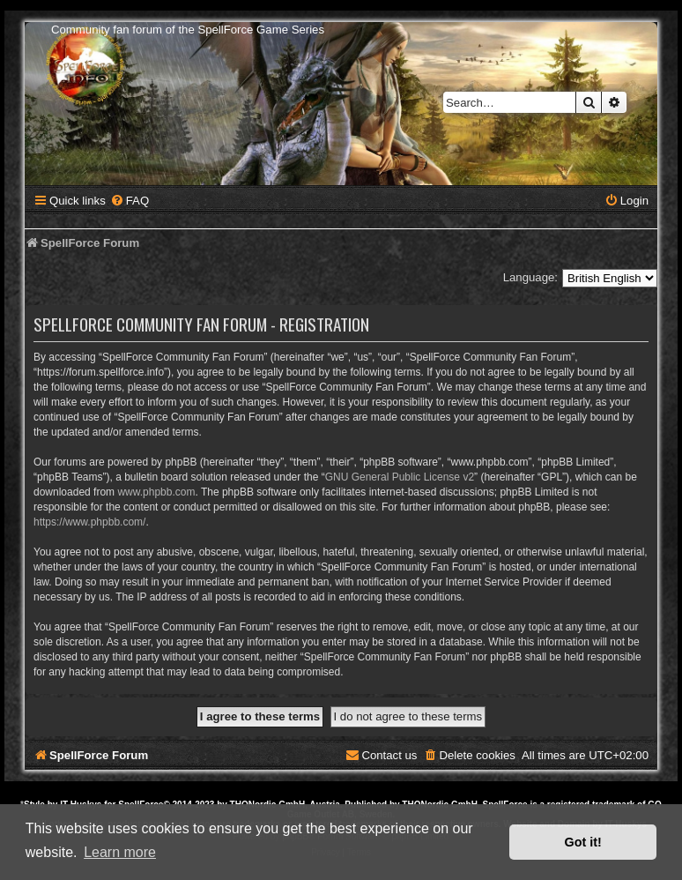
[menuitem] (129, 200)
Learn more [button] (120, 852)
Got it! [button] (583, 842)
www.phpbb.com (156, 492)
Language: (530, 277)
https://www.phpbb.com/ (89, 522)
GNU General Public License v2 (399, 477)
